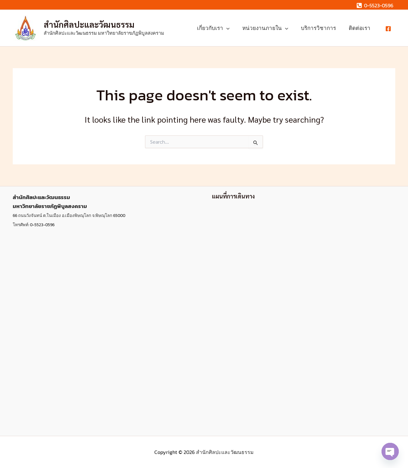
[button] (233, 28)
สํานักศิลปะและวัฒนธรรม (89, 24)
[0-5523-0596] (374, 5)
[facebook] (389, 29)
